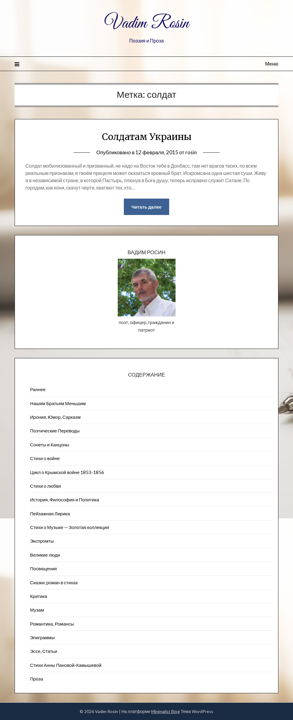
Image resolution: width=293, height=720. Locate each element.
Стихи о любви (45, 486)
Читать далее (146, 207)
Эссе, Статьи (43, 651)
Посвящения (43, 568)
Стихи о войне (45, 458)
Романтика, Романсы (52, 623)
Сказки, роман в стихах (54, 582)
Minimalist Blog (165, 711)
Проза (36, 678)
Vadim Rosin (147, 24)
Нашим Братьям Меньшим (58, 403)
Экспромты (42, 541)
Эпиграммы (42, 637)
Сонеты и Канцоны (49, 444)
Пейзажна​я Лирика (50, 513)
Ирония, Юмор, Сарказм (55, 417)
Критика (38, 596)
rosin (191, 152)
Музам (37, 610)
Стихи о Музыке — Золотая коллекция (69, 527)
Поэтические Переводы (55, 430)
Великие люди (45, 555)
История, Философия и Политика (64, 499)
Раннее (38, 389)
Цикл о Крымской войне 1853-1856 (67, 472)
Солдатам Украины (146, 136)
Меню (271, 64)
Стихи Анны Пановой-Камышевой (66, 665)
